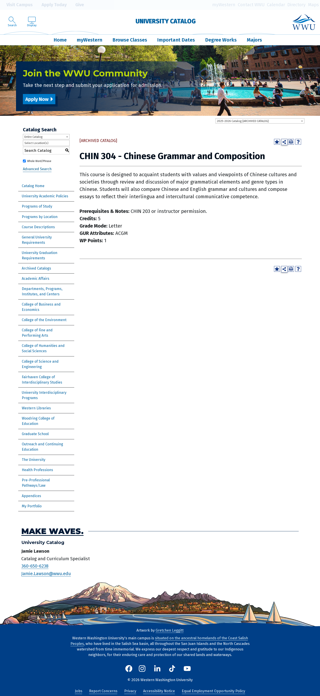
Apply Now (36, 99)
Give (76, 5)
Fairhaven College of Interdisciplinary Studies (42, 379)
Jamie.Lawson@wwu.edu (46, 573)
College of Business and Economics (41, 307)
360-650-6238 (34, 566)
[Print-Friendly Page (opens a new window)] (291, 142)
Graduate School (35, 434)
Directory (296, 4)
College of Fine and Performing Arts (37, 333)
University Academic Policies (45, 196)
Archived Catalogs (36, 268)
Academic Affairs (35, 278)
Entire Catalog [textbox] (33, 136)
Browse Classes (129, 40)
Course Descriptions (38, 227)
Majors (254, 40)
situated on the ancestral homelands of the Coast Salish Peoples (159, 641)
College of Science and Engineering (40, 364)
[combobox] (260, 121)
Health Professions (37, 470)
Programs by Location (40, 217)
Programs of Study (37, 206)
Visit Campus (16, 5)
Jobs (78, 691)
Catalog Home (33, 186)
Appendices (31, 496)
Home (60, 40)
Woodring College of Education (38, 421)
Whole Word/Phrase (39, 161)
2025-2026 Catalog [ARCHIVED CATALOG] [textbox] (243, 121)
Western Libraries (36, 408)
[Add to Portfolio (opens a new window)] (277, 142)
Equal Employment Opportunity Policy (213, 691)
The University (33, 460)
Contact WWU (251, 4)
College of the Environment (44, 320)
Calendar (276, 4)
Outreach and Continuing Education (42, 447)
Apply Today (51, 5)
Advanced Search (37, 169)
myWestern (223, 4)
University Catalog (166, 21)
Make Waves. (52, 531)
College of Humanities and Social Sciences (43, 348)
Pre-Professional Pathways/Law (36, 483)
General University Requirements (37, 240)
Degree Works (221, 40)
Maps (313, 4)
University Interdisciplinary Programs (44, 395)
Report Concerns (103, 691)
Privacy (130, 691)
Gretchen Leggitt (170, 630)
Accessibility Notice (159, 691)
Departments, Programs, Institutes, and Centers (42, 291)
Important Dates (176, 40)
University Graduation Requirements (39, 255)
